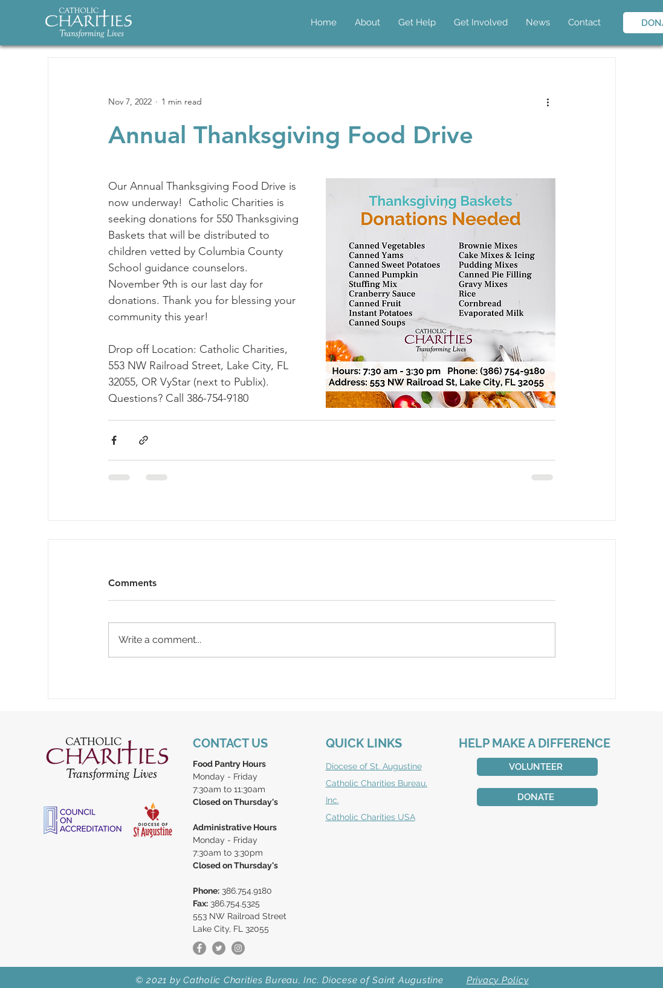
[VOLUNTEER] (537, 767)
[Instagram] (238, 948)
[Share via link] (143, 440)
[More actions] (548, 101)
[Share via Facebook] (114, 440)
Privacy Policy (498, 980)
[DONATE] (537, 797)
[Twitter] (218, 948)
